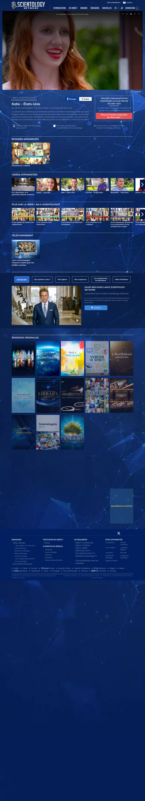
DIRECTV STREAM (82, 545)
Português (56, 571)
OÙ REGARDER (80, 539)
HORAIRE (83, 8)
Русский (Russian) (70, 571)
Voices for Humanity (21, 556)
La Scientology (110, 542)
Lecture (96, 307)
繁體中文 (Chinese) (98, 571)
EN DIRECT (73, 8)
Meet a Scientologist (21, 553)
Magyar (112, 568)
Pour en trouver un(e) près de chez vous (114, 115)
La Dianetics (109, 552)
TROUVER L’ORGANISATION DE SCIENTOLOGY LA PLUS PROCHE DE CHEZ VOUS (114, 101)
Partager (71, 99)
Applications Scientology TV (86, 556)
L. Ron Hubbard (110, 547)
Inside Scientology (20, 548)
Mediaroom (48, 555)
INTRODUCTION (60, 8)
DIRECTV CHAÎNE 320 (84, 543)
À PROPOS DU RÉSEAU (53, 546)
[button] (142, 184)
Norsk (46, 571)
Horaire (47, 543)
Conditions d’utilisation (71, 575)
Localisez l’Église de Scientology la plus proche (28, 127)
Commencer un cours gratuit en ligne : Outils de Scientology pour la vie (110, 127)
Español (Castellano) (82, 568)
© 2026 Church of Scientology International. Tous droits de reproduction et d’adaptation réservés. (34, 576)
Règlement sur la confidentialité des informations (117, 575)
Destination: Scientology (22, 551)
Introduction (48, 549)
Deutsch (34, 568)
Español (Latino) (64, 568)
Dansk (24, 568)
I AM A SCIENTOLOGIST (24, 97)
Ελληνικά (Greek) (48, 568)
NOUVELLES (106, 8)
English (16, 568)
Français (113, 571)
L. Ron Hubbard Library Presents (24, 559)
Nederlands (35, 571)
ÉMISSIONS (94, 8)
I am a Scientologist (21, 561)
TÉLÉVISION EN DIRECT (53, 539)
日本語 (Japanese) (20, 571)
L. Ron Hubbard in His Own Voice (25, 545)
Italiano (121, 568)
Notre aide (123, 552)
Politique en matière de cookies (90, 575)
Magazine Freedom (111, 560)
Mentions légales (98, 577)
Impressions (48, 557)
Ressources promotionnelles (53, 560)
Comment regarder (51, 552)
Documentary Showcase (22, 564)
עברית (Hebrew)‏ (100, 568)
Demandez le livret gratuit (69, 127)
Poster (85, 99)
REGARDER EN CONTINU (121, 506)
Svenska (84, 571)
